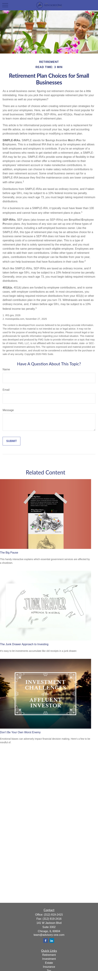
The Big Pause (9, 552)
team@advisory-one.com (49, 934)
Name (6, 369)
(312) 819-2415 (53, 914)
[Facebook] (45, 940)
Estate (49, 962)
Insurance (49, 966)
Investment (49, 958)
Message (8, 410)
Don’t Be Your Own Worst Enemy (20, 732)
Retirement (49, 954)
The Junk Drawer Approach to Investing (24, 644)
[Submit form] (11, 441)
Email (6, 389)
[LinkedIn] (51, 940)
